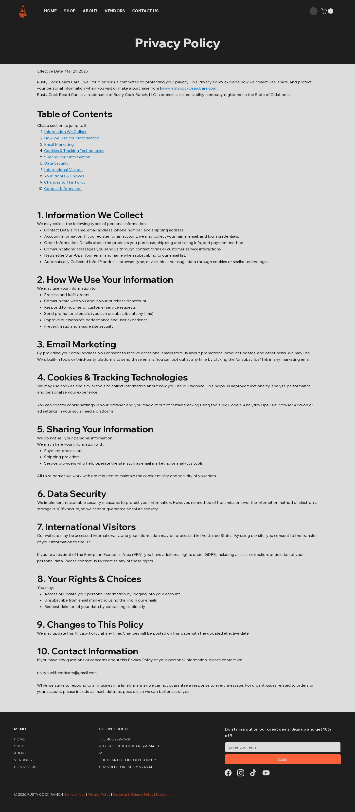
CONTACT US (25, 767)
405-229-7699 (118, 739)
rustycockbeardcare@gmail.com (67, 672)
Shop (19, 746)
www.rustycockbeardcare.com (188, 88)
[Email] (281, 747)
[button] (328, 11)
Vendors (23, 760)
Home (19, 739)
